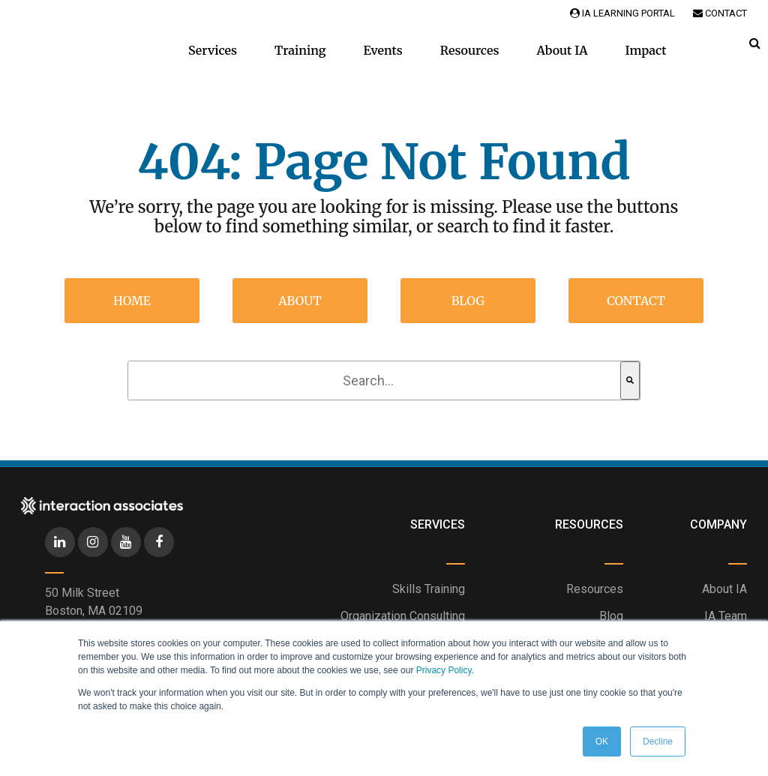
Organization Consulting (402, 616)
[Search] (630, 380)
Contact (720, 13)
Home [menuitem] (132, 300)
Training (300, 50)
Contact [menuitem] (636, 300)
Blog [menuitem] (468, 300)
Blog (611, 616)
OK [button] (602, 741)
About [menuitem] (300, 300)
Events (383, 50)
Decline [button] (658, 741)
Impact (646, 50)
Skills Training (428, 589)
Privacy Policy (444, 670)
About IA (561, 50)
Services (212, 50)
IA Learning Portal (622, 13)
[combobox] (374, 380)
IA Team (725, 616)
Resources (470, 50)
